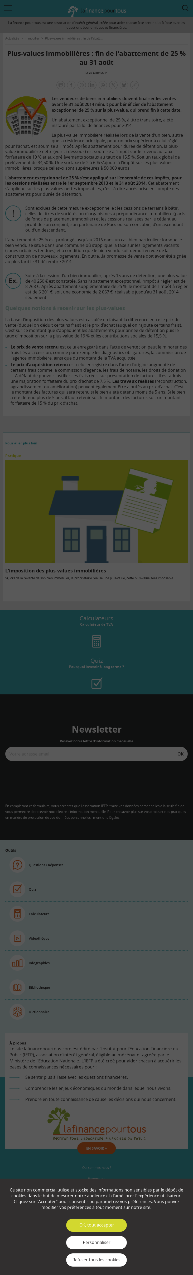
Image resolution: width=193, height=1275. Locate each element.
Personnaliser (96, 1242)
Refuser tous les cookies (96, 1260)
